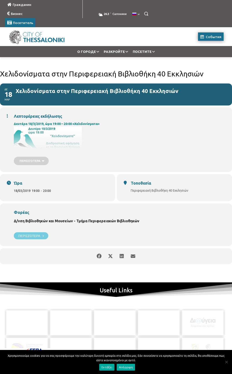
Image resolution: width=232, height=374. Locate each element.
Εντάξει (107, 367)
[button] (146, 13)
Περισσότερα (31, 236)
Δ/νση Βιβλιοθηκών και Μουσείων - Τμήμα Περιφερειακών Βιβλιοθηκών (76, 221)
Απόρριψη (126, 367)
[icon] (136, 349)
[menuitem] (136, 14)
